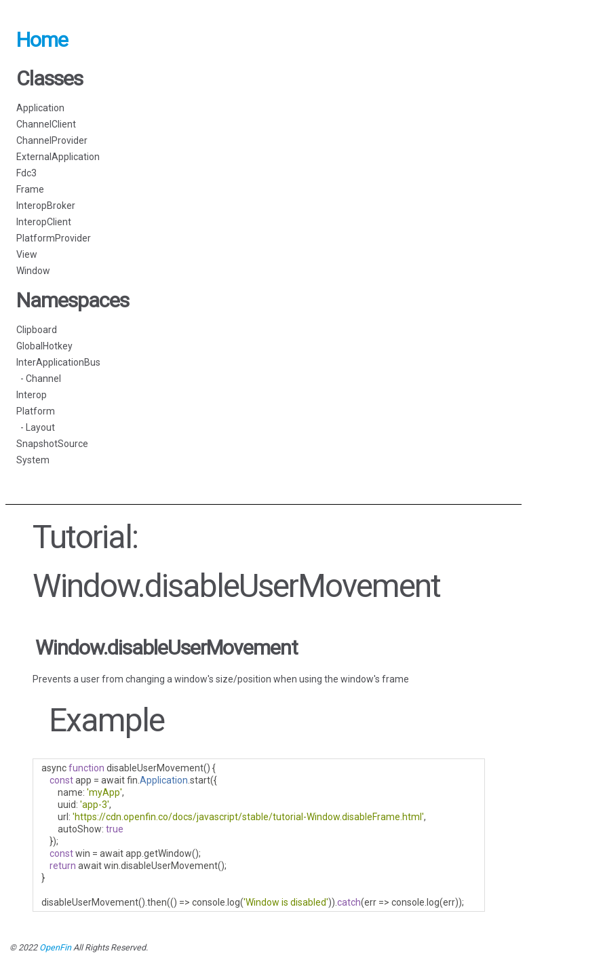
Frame (30, 189)
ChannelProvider (51, 140)
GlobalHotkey (44, 346)
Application (40, 107)
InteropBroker (45, 205)
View (26, 254)
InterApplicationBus (58, 362)
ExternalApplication (58, 156)
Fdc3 (26, 173)
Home (42, 40)
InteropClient (43, 221)
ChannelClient (46, 124)
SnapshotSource (52, 443)
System (33, 460)
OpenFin (55, 947)
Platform (35, 411)
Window (33, 270)
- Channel (38, 378)
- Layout (35, 427)
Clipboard (36, 329)
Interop (31, 394)
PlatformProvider (53, 238)
